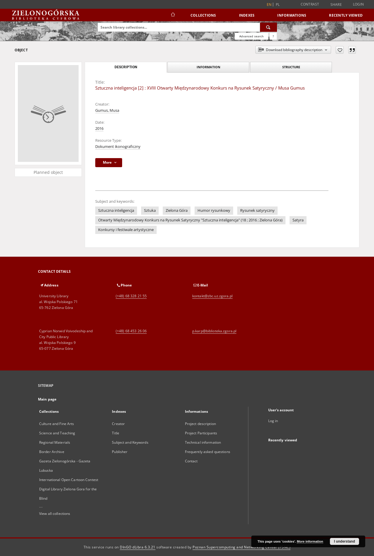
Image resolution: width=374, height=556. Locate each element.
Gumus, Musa (107, 110)
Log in (273, 420)
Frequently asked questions (207, 451)
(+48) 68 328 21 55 (131, 295)
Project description (200, 423)
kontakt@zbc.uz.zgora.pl (212, 295)
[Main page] (172, 15)
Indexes (247, 15)
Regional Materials (54, 442)
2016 (99, 128)
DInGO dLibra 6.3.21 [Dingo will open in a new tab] (137, 547)
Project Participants (201, 433)
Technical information (203, 442)
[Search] (268, 27)
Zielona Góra (177, 210)
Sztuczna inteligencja (116, 210)
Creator (118, 423)
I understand (344, 541)
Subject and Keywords (130, 442)
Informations (291, 15)
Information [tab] (208, 67)
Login (358, 4)
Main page (47, 399)
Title (115, 433)
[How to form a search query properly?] (273, 36)
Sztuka (150, 210)
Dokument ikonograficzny (118, 146)
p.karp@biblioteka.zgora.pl (214, 330)
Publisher (119, 451)
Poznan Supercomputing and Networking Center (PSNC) (241, 547)
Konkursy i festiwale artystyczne (126, 229)
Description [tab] (126, 67)
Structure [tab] (291, 67)
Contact (191, 461)
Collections (203, 15)
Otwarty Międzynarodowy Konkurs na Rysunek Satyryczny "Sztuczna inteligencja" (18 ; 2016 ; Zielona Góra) (190, 220)
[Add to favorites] (340, 50)
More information (310, 541)
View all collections (54, 513)
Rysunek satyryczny (257, 210)
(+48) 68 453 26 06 (131, 330)
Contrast (310, 4)
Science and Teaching (57, 433)
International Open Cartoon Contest (68, 479)
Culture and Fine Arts (56, 423)
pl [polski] (278, 4)
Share (336, 4)
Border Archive (51, 451)
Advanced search (251, 36)
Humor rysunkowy (214, 210)
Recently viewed (346, 15)
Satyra (298, 220)
